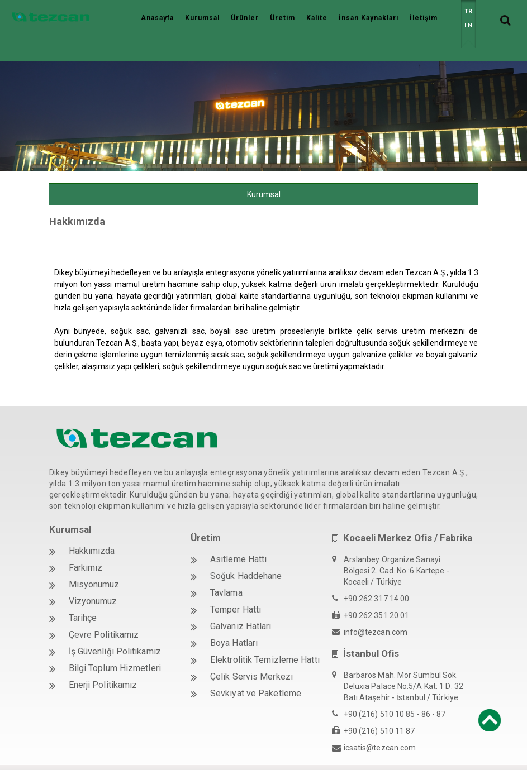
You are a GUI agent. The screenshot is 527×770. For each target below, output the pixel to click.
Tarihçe (83, 592)
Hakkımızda (92, 525)
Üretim (282, 18)
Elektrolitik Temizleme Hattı (265, 634)
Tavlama (226, 567)
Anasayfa (157, 18)
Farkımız (86, 542)
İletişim (424, 18)
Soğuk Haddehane (246, 551)
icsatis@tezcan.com (380, 722)
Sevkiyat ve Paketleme (255, 668)
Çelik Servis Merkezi (251, 651)
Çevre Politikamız (104, 609)
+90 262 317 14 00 (377, 573)
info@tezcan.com (376, 606)
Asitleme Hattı (238, 534)
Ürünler (245, 18)
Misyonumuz (94, 559)
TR (468, 11)
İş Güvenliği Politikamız (115, 626)
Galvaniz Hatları (241, 601)
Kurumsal (202, 18)
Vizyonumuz (93, 576)
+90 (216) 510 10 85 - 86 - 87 (395, 689)
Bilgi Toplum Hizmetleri (115, 643)
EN (468, 25)
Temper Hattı (235, 584)
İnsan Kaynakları (368, 18)
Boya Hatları (234, 618)
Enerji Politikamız (103, 659)
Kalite (316, 18)
